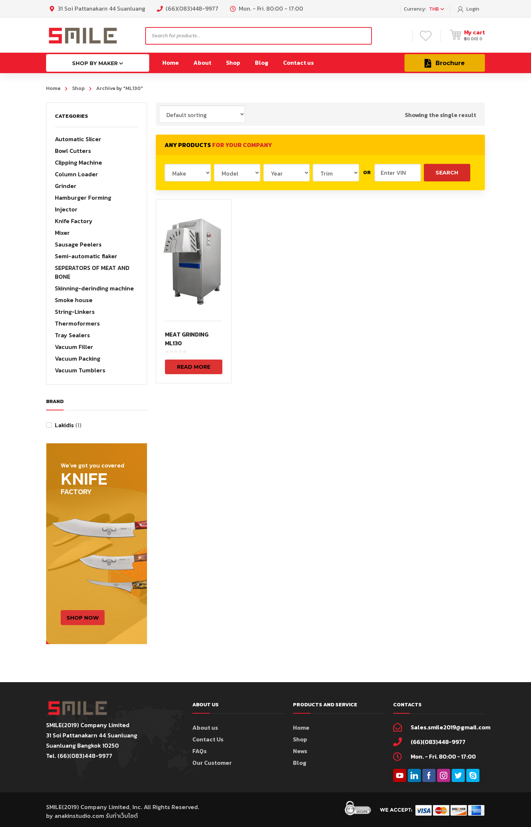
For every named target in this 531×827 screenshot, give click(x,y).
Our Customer (212, 762)
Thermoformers (77, 323)
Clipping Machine (78, 162)
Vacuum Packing (77, 358)
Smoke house (74, 300)
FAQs (199, 751)
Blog (299, 762)
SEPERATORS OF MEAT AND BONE (92, 272)
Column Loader (76, 174)
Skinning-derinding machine (94, 288)
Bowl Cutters (73, 150)
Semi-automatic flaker (86, 256)
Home (53, 88)
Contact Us (207, 739)
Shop (78, 88)
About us (205, 727)
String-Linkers (75, 311)
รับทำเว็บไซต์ (122, 815)
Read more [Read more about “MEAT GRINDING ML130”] (193, 367)
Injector (66, 209)
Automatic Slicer (78, 139)
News (300, 751)
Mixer (62, 232)
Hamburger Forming (83, 197)
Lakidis (64, 425)
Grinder (65, 185)
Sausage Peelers (78, 244)
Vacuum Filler (74, 346)
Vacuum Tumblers (80, 370)
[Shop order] (202, 114)
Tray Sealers (72, 335)
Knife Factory (74, 221)
